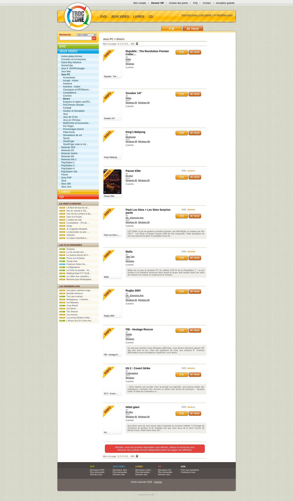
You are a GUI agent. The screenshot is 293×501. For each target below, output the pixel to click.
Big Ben (129, 176)
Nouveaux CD (164, 470)
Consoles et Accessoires (73, 59)
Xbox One (66, 186)
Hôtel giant (132, 407)
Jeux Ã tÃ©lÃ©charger (73, 68)
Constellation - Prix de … (74, 223)
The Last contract (71, 296)
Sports (65, 138)
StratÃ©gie (67, 141)
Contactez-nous (188, 472)
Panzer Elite (133, 170)
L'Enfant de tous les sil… (74, 208)
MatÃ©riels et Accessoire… (76, 123)
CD (150, 16)
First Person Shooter (72, 105)
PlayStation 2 (68, 162)
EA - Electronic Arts (135, 218)
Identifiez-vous (225, 15)
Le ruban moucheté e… (73, 238)
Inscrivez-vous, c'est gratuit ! (197, 15)
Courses (66, 95)
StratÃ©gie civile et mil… (74, 144)
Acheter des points (178, 3)
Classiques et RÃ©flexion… (76, 89)
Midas (128, 98)
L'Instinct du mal (70, 220)
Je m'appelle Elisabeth (73, 229)
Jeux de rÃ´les (69, 117)
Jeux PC (108, 39)
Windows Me (144, 141)
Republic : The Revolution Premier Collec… (147, 53)
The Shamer (68, 311)
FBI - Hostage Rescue (139, 329)
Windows (130, 64)
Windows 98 (144, 102)
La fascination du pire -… (74, 232)
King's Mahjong (135, 131)
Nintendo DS (67, 150)
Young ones (68, 261)
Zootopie (67, 249)
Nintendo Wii (67, 156)
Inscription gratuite (225, 3)
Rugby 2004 (133, 290)
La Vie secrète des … (72, 252)
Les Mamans (69, 302)
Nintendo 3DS (68, 147)
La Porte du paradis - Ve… (75, 270)
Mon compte (140, 3)
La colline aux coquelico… (75, 276)
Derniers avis (96, 474)
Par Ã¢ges (67, 126)
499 (132, 44)
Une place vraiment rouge (74, 290)
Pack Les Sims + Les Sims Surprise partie (148, 211)
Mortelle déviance (71, 293)
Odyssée (67, 235)
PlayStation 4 (68, 168)
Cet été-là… (68, 308)
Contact (207, 3)
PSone (64, 174)
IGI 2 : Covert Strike (138, 368)
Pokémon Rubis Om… (73, 264)
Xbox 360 (66, 183)
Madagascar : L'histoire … (75, 299)
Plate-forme (68, 132)
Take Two (130, 256)
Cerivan (158, 482)
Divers (120, 39)
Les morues (68, 314)
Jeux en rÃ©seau (71, 120)
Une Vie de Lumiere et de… (75, 214)
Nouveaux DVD (97, 470)
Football (66, 108)
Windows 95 (131, 102)
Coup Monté (68, 305)
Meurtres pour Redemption (75, 279)
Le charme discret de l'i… (74, 255)
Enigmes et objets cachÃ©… (76, 102)
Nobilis (129, 334)
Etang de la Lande (146, 495)
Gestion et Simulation (73, 111)
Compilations (68, 92)
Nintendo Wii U (68, 159)
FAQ (195, 3)
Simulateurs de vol (71, 135)
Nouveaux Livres (143, 470)
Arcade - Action (70, 80)
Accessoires (68, 77)
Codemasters (132, 373)
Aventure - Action (70, 86)
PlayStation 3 (68, 165)
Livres (138, 16)
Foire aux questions (190, 470)
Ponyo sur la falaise (72, 258)
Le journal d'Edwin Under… (75, 317)
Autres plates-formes (71, 56)
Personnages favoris (72, 129)
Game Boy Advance (71, 62)
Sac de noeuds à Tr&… (73, 211)
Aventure (66, 83)
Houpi (65, 226)
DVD (103, 16)
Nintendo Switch (69, 153)
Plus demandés (97, 472)
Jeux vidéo (120, 16)
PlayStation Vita (69, 171)
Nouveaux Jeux (120, 470)
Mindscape (131, 137)
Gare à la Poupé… (71, 217)
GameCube (67, 65)
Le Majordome (69, 267)
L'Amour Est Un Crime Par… (76, 321)
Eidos (128, 59)
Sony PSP (66, 177)
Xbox (63, 180)
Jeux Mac (66, 71)
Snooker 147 (133, 93)
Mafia (129, 251)
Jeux (64, 114)
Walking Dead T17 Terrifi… (75, 273)
